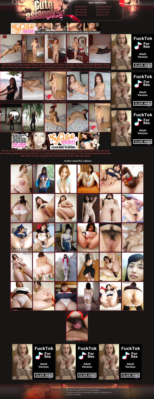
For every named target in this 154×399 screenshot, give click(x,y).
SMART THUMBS (82, 340)
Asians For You (103, 15)
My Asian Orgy (81, 12)
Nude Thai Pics (81, 7)
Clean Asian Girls (104, 9)
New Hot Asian (81, 15)
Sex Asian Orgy (81, 9)
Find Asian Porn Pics (105, 7)
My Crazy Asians (103, 12)
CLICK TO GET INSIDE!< (55, 101)
